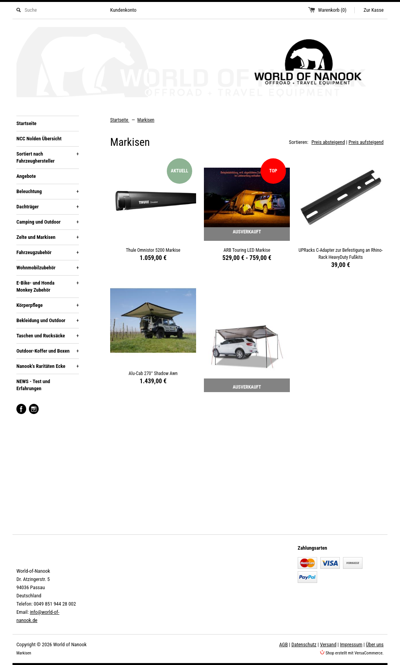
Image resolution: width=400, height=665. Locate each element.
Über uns (375, 644)
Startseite (26, 123)
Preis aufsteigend (366, 142)
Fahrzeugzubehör (47, 252)
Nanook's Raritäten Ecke (47, 366)
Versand (328, 644)
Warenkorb (332, 10)
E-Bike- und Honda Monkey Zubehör (47, 286)
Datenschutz (303, 644)
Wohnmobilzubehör (47, 267)
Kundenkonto (123, 10)
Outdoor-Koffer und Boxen (47, 351)
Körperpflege (47, 305)
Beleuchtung (47, 191)
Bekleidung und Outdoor (47, 320)
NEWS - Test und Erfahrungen (33, 384)
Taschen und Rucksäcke (47, 335)
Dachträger (47, 206)
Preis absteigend (328, 142)
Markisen (146, 120)
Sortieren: (299, 142)
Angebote (26, 176)
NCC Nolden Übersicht (38, 139)
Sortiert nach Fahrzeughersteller (47, 157)
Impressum (351, 644)
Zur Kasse (374, 10)
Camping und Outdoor (47, 222)
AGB (283, 644)
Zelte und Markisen (47, 237)
